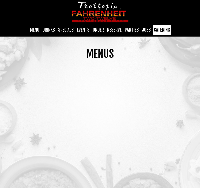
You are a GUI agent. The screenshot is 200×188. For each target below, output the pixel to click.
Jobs (146, 30)
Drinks (48, 30)
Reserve (114, 30)
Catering (162, 30)
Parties (132, 30)
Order (98, 30)
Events (83, 30)
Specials (66, 30)
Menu (34, 30)
